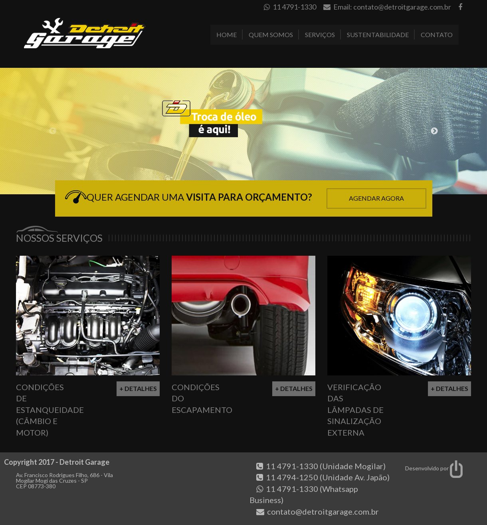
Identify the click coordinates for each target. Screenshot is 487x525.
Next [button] (434, 131)
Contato (437, 34)
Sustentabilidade (378, 34)
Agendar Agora (376, 198)
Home (226, 34)
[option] (243, 131)
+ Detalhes (138, 388)
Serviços (320, 34)
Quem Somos (271, 34)
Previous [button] (53, 131)
